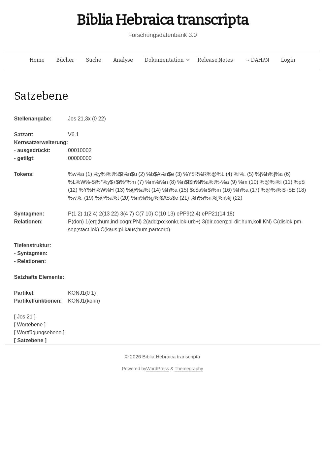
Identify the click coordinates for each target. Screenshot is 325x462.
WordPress (157, 368)
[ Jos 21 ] (25, 316)
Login (288, 60)
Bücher (65, 60)
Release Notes (215, 60)
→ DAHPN (257, 60)
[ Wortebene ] (30, 324)
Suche (93, 60)
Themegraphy (189, 368)
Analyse (123, 60)
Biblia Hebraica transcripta (162, 20)
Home (37, 60)
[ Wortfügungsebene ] (39, 332)
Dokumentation (164, 60)
